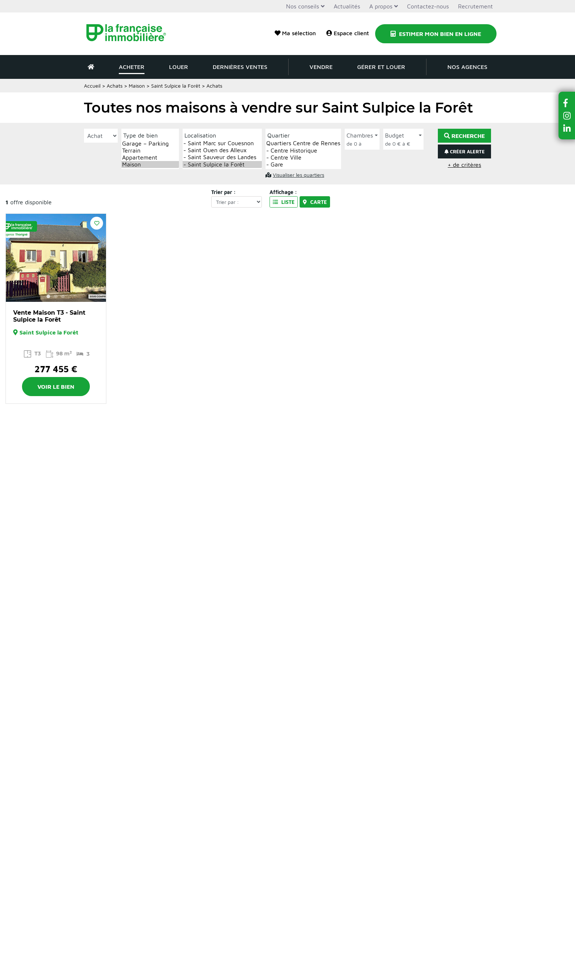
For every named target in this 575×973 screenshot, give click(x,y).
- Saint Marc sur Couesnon (222, 143)
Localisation (200, 135)
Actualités (347, 6)
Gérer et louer (381, 66)
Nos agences (467, 66)
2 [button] (55, 296)
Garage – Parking (150, 143)
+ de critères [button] (464, 164)
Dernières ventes (240, 66)
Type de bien (140, 135)
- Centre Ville (303, 157)
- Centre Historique (303, 150)
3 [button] (63, 296)
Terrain (150, 150)
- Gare (303, 164)
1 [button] (48, 296)
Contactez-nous (428, 6)
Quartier (278, 135)
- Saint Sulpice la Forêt (222, 164)
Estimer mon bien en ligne (436, 33)
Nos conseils (302, 6)
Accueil (92, 86)
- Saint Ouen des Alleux (222, 150)
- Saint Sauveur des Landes (222, 157)
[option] (56, 258)
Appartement (150, 157)
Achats (114, 86)
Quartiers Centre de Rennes (303, 143)
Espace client (347, 33)
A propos (380, 6)
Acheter (131, 66)
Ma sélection (295, 33)
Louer (178, 66)
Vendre (321, 66)
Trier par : (223, 192)
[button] (567, 102)
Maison (137, 86)
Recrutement (475, 6)
